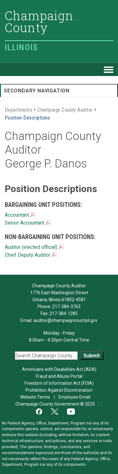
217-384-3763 (66, 306)
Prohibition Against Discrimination (59, 390)
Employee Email (75, 397)
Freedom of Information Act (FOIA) (59, 383)
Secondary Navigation (37, 91)
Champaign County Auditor (65, 109)
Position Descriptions (27, 117)
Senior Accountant (28, 223)
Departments (18, 109)
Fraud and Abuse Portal (59, 376)
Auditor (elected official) (34, 247)
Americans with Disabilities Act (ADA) (59, 369)
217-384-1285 (63, 313)
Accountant (20, 215)
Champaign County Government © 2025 (55, 404)
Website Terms (35, 397)
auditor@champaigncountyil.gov (65, 320)
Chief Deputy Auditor (31, 255)
